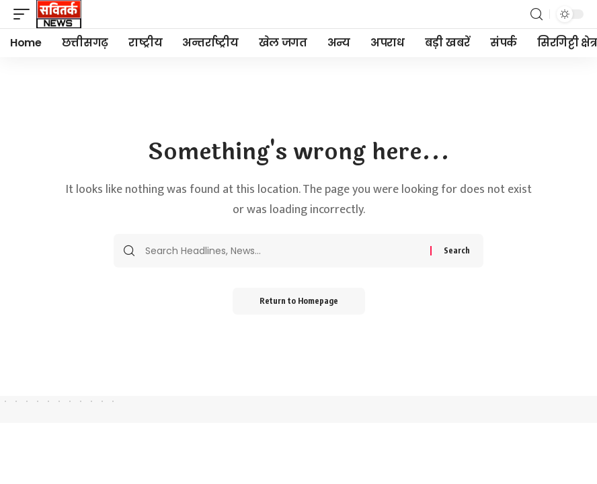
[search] (536, 14)
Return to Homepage (299, 301)
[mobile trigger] (24, 14)
